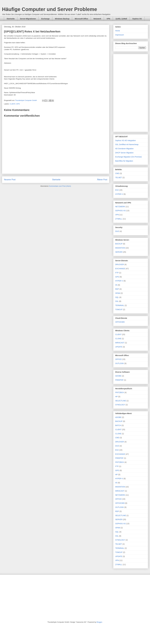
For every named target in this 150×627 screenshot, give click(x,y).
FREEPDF (119, 380)
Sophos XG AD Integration (125, 140)
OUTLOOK (119, 363)
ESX (117, 190)
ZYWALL (118, 219)
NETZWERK (120, 207)
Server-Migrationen (28, 19)
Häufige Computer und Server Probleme (49, 9)
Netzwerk (97, 19)
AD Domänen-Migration (124, 149)
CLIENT (12, 104)
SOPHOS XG (120, 211)
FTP (116, 273)
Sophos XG (137, 19)
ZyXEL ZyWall (121, 19)
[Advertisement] (130, 92)
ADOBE (118, 376)
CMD (117, 173)
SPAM (117, 293)
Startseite (11, 19)
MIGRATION (120, 248)
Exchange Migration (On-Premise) (128, 157)
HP (116, 397)
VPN (108, 19)
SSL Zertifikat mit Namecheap (126, 144)
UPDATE (118, 347)
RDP (117, 289)
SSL (116, 301)
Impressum (119, 35)
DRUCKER (119, 264)
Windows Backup (62, 19)
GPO (18, 104)
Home (117, 31)
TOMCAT (118, 310)
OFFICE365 (120, 322)
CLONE (118, 339)
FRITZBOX (119, 392)
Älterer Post (102, 180)
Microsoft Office (81, 19)
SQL (117, 297)
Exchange (45, 19)
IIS (116, 285)
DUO (117, 231)
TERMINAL (119, 305)
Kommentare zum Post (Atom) (60, 186)
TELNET (118, 178)
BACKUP (118, 244)
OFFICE (118, 359)
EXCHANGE (120, 269)
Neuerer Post (10, 180)
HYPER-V (119, 194)
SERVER (118, 252)
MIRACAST (119, 343)
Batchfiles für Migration (124, 161)
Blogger (99, 622)
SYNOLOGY (120, 405)
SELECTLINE (120, 401)
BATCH (118, 425)
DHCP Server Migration (124, 153)
